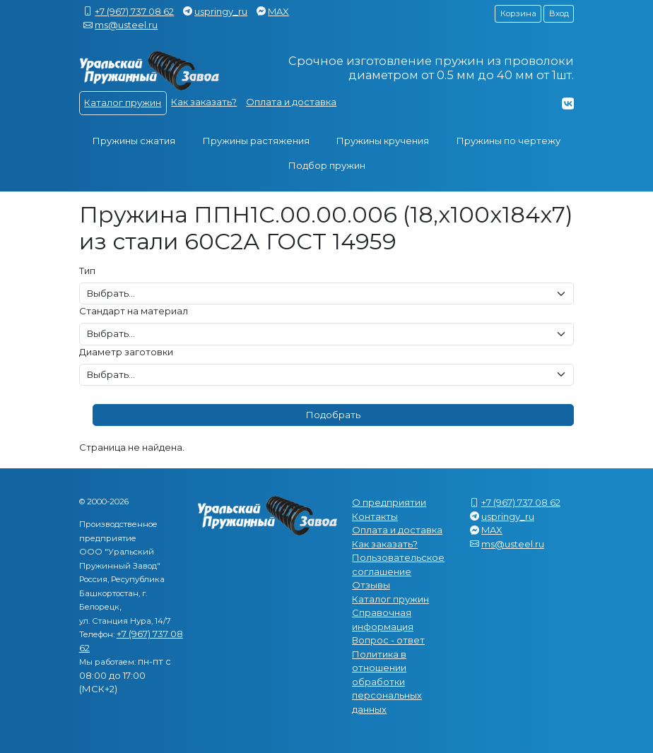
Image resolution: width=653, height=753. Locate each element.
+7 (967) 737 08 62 (134, 11)
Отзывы (371, 585)
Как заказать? (204, 101)
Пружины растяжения (256, 140)
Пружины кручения (382, 140)
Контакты (375, 516)
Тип (87, 270)
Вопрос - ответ (388, 640)
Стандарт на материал (133, 310)
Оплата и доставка (291, 101)
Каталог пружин (122, 102)
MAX (278, 11)
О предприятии (389, 502)
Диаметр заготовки (126, 351)
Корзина (518, 13)
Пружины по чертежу (508, 140)
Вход (559, 13)
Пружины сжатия (134, 140)
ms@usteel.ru (126, 24)
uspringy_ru (220, 11)
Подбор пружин (326, 165)
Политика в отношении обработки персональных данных (387, 681)
